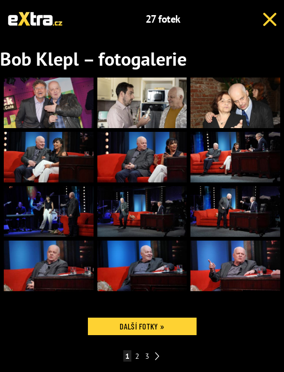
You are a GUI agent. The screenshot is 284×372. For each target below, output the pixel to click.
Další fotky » (142, 326)
